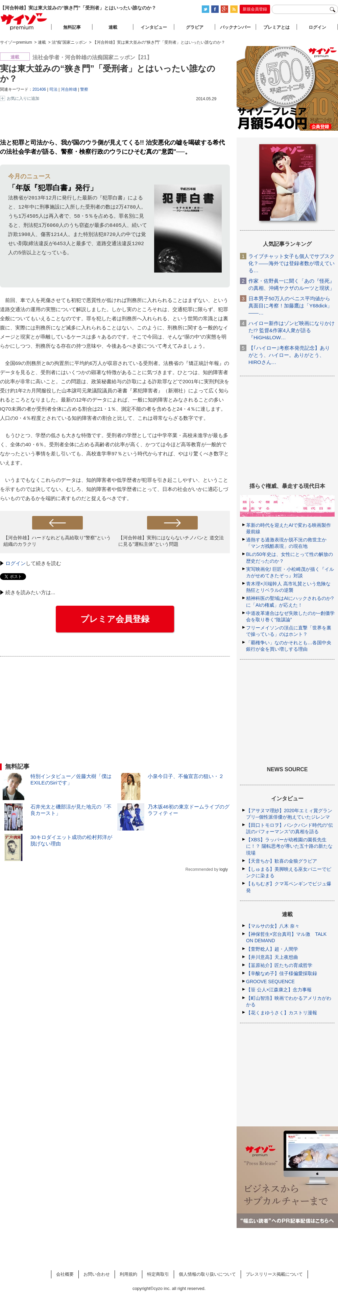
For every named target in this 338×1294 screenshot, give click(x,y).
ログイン (15, 563)
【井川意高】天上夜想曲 (272, 957)
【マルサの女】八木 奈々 (272, 926)
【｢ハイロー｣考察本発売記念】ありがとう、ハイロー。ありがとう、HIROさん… (289, 355)
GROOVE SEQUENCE (270, 981)
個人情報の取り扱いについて (207, 1274)
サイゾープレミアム (24, 21)
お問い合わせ (96, 1274)
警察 (84, 89)
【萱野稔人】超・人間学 (272, 949)
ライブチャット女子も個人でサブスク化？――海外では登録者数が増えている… (291, 263)
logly (223, 869)
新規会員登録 (255, 9)
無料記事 (72, 27)
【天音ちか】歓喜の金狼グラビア (281, 861)
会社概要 (65, 1274)
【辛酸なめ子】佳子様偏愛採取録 (281, 973)
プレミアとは (276, 27)
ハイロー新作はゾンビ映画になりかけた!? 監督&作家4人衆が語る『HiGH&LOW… (291, 330)
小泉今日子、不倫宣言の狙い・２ (186, 776)
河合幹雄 (69, 89)
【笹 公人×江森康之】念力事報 (279, 989)
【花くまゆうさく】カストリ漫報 (281, 1012)
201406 (39, 89)
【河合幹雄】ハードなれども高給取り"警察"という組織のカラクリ (57, 541)
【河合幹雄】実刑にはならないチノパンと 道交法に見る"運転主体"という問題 (171, 541)
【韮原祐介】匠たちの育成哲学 (279, 965)
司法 (53, 89)
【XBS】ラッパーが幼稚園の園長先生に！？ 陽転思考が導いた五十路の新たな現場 (289, 846)
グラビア (194, 27)
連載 (112, 27)
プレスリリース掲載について (274, 1274)
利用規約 (128, 1274)
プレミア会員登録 (114, 619)
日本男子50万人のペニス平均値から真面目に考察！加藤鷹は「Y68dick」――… (290, 306)
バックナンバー (235, 27)
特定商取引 (158, 1274)
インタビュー (154, 27)
